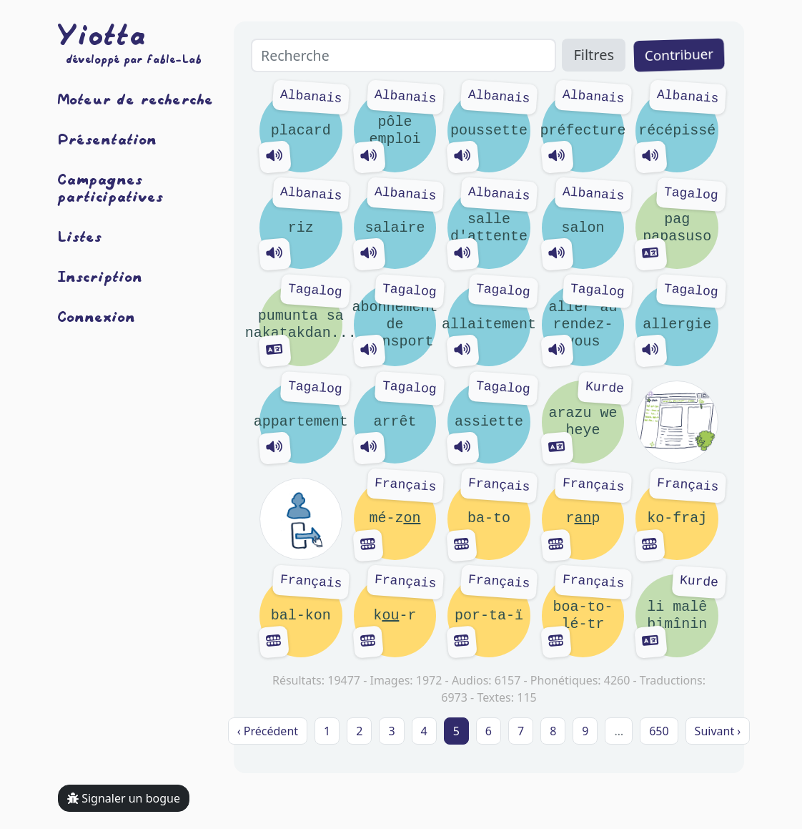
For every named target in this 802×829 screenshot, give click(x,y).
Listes (80, 236)
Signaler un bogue (123, 798)
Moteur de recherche (136, 98)
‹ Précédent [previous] (267, 731)
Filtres (593, 54)
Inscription (100, 276)
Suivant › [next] (718, 731)
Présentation (107, 138)
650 (658, 731)
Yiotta (102, 34)
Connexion (97, 316)
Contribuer (679, 54)
